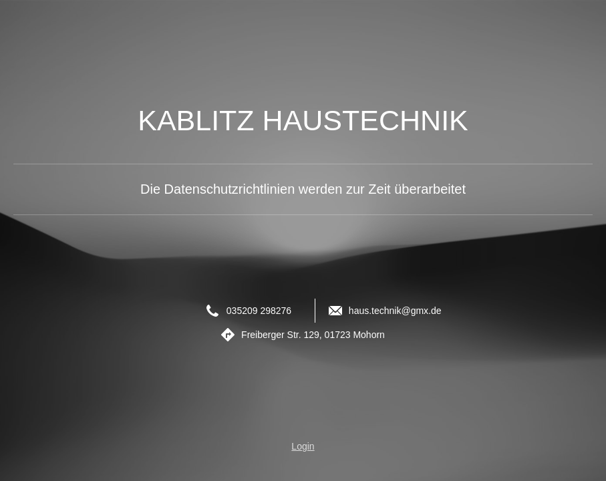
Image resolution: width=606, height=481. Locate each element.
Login (302, 446)
